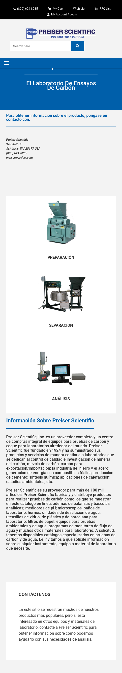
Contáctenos (34, 594)
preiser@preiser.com (19, 157)
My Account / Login (64, 14)
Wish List (79, 8)
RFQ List (105, 8)
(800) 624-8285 (27, 8)
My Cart (58, 8)
